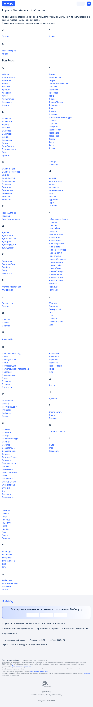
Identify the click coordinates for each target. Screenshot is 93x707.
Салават (6, 429)
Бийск (5, 143)
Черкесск (53, 363)
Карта (56, 623)
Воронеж (6, 199)
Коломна (53, 114)
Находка (53, 231)
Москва (52, 196)
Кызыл (52, 148)
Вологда (6, 196)
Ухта (4, 567)
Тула (4, 532)
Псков (5, 378)
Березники (7, 140)
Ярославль (54, 451)
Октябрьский (55, 309)
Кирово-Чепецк (56, 102)
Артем (5, 96)
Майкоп (52, 184)
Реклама (46, 623)
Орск (51, 325)
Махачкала (54, 187)
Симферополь (9, 463)
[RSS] (58, 653)
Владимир (7, 184)
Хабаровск (7, 580)
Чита (51, 372)
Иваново (6, 319)
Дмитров (6, 241)
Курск (51, 145)
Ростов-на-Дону (9, 407)
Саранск (6, 442)
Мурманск (54, 199)
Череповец (54, 359)
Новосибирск (55, 268)
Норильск (53, 287)
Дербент (6, 232)
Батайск (6, 127)
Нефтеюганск (55, 240)
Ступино (6, 488)
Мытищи (53, 205)
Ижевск (6, 322)
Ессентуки (7, 273)
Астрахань (7, 102)
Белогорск (7, 134)
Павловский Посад (11, 353)
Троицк (5, 529)
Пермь (5, 363)
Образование (82, 628)
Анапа (5, 83)
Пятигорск (7, 387)
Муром (52, 202)
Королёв (53, 123)
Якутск (52, 445)
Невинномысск (56, 234)
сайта (62, 623)
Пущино (6, 384)
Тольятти (6, 523)
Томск (5, 526)
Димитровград (9, 238)
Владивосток (8, 178)
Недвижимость (9, 633)
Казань (52, 74)
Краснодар (54, 133)
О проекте (7, 623)
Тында (5, 535)
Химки (5, 589)
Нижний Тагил (55, 253)
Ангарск (6, 86)
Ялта (51, 448)
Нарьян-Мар (54, 228)
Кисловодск (54, 105)
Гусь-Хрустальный (11, 219)
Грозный (6, 216)
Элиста (52, 415)
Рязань (5, 416)
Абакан (5, 74)
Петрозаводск (9, 366)
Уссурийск (7, 558)
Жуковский (7, 290)
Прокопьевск (8, 375)
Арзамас (6, 90)
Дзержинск (7, 235)
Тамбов (5, 513)
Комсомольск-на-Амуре (60, 117)
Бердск (5, 137)
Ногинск (53, 283)
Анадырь (6, 80)
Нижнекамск (55, 247)
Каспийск (53, 90)
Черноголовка (55, 366)
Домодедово (8, 248)
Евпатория (7, 261)
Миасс (5, 54)
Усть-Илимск (8, 561)
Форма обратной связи (13, 640)
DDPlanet (51, 701)
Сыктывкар (7, 497)
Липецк (52, 161)
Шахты (52, 385)
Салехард (6, 432)
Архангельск (8, 99)
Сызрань (6, 494)
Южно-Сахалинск (57, 431)
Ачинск (5, 105)
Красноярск (54, 136)
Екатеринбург (8, 264)
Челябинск (54, 356)
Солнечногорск (9, 472)
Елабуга (6, 267)
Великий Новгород (11, 172)
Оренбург (53, 318)
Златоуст (6, 36)
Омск (51, 312)
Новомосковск (56, 262)
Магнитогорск (9, 51)
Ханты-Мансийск (10, 583)
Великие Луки (8, 169)
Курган (52, 142)
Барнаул (6, 124)
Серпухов (6, 460)
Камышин (53, 86)
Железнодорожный (11, 287)
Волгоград (7, 187)
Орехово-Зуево (56, 321)
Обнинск (53, 303)
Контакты (19, 623)
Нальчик (53, 225)
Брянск (5, 155)
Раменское (7, 400)
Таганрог (6, 510)
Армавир (6, 93)
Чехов (52, 369)
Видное (5, 175)
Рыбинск (6, 413)
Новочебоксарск (57, 271)
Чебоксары (54, 353)
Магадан (53, 178)
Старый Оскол (9, 482)
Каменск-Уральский (58, 83)
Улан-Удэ (6, 551)
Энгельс (52, 418)
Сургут (5, 491)
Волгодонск (7, 190)
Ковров (52, 111)
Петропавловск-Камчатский (15, 369)
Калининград (55, 77)
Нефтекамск (55, 237)
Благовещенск (9, 149)
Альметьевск (8, 77)
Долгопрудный (9, 244)
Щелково (53, 398)
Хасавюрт (7, 586)
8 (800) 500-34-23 (56, 640)
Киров (52, 99)
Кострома (53, 126)
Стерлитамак (8, 485)
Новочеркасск (56, 274)
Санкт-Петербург (10, 438)
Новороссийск (56, 265)
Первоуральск (9, 359)
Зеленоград (7, 303)
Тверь (5, 516)
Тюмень (6, 538)
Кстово (52, 139)
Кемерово (53, 93)
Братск (5, 152)
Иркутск (6, 326)
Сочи (4, 475)
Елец (4, 270)
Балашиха (7, 121)
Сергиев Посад (9, 457)
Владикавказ (8, 181)
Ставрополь (8, 478)
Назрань (53, 222)
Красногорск (55, 130)
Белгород (6, 131)
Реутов (5, 404)
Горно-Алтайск (9, 213)
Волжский (7, 193)
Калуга (52, 80)
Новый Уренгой (56, 280)
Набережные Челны (58, 219)
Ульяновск (7, 554)
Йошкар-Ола (8, 339)
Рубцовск (6, 410)
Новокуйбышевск (57, 259)
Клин (51, 108)
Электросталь (55, 412)
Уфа (4, 564)
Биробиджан (8, 146)
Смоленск (7, 466)
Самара (5, 435)
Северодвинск (9, 451)
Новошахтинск (56, 277)
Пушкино (6, 381)
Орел (51, 315)
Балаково (6, 118)
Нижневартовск (56, 243)
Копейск (53, 36)
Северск (6, 454)
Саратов (6, 445)
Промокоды (68, 628)
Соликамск (7, 469)
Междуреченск (56, 190)
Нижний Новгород (57, 250)
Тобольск (6, 520)
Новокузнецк (55, 256)
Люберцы (53, 164)
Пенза (5, 356)
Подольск (7, 372)
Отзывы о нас (33, 623)
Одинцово (53, 306)
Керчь (51, 96)
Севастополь (8, 448)
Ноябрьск (53, 290)
